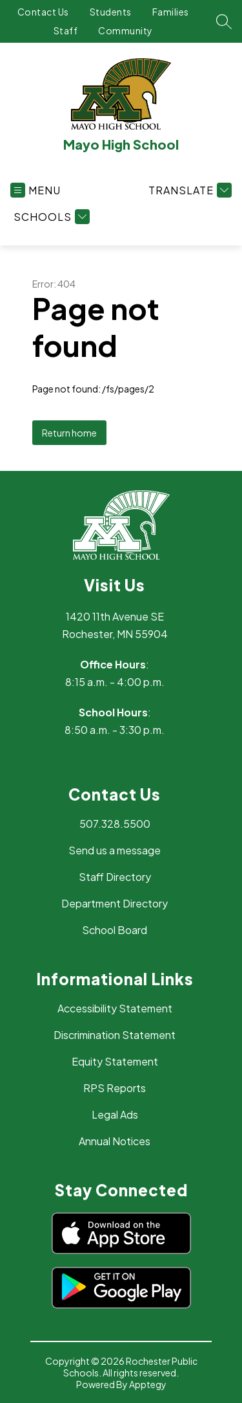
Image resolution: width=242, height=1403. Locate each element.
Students (111, 11)
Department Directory (114, 903)
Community (125, 30)
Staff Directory (115, 877)
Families (170, 11)
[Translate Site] (188, 190)
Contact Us (43, 11)
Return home (69, 433)
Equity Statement (115, 1061)
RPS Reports (114, 1088)
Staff (66, 30)
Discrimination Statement (115, 1035)
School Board (114, 930)
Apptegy (147, 1384)
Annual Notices (114, 1141)
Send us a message (114, 850)
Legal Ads (115, 1114)
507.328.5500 (114, 823)
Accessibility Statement (114, 1008)
